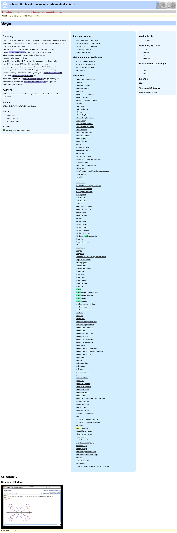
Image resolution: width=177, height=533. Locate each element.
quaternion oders (82, 393)
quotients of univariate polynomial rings (90, 398)
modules (79, 313)
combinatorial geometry (85, 127)
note (51, 12)
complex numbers (83, 136)
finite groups (81, 180)
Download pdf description (11, 530)
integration (80, 254)
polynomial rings (82, 363)
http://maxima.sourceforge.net (35, 82)
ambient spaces (82, 97)
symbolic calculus (82, 440)
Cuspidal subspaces (83, 147)
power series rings (83, 375)
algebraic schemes (83, 88)
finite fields (80, 177)
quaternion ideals (82, 390)
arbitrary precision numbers (86, 100)
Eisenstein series (82, 162)
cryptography (81, 138)
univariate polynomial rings (86, 452)
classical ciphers (82, 115)
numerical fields (82, 336)
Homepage (11, 115)
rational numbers (82, 404)
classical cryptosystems (85, 118)
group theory (81, 221)
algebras (79, 91)
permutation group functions (86, 348)
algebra (79, 82)
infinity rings (80, 248)
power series (81, 372)
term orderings (81, 446)
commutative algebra (84, 133)
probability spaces (83, 384)
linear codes (80, 277)
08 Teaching (80, 70)
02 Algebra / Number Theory (86, 64)
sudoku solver (81, 437)
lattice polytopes (82, 263)
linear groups (81, 280)
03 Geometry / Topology (85, 67)
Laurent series (81, 265)
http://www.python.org (17, 52)
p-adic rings (80, 345)
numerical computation (84, 333)
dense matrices (82, 150)
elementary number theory (86, 165)
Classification (15, 16)
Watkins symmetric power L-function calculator (93, 466)
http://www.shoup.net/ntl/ (53, 73)
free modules (81, 198)
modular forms (81, 307)
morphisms (80, 319)
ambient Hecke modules (85, 94)
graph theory (81, 212)
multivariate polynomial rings (86, 322)
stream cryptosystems (84, 434)
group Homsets (84, 295)
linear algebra (81, 274)
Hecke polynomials (83, 233)
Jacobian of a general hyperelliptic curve (91, 257)
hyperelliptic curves (83, 242)
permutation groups (83, 354)
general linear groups (84, 206)
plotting (79, 360)
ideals (78, 245)
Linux (145, 49)
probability (80, 381)
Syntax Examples (13, 121)
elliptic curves (81, 168)
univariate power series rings (87, 455)
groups (78, 218)
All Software (28, 16)
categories (80, 106)
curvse (78, 144)
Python (145, 73)
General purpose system (148, 92)
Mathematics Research (84, 52)
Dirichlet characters (83, 156)
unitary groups (81, 449)
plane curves (81, 357)
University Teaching (83, 49)
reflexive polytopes (83, 410)
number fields (81, 330)
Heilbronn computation (87, 236)
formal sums (81, 183)
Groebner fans (81, 215)
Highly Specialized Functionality (88, 43)
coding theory (81, 121)
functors (79, 203)
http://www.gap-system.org (33, 79)
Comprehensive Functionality (87, 40)
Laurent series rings (83, 268)
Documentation (12, 118)
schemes (79, 425)
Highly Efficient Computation (86, 46)
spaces (81, 301)
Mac (144, 55)
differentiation (81, 153)
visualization (81, 463)
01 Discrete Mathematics (85, 61)
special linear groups (84, 431)
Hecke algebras (82, 224)
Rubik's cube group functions (87, 419)
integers (79, 251)
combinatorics (81, 130)
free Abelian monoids (84, 189)
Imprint (39, 16)
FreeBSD (146, 58)
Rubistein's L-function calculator (88, 422)
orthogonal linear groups (85, 339)
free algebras (81, 195)
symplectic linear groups (85, 443)
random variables (82, 401)
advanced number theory (85, 79)
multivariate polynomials (85, 325)
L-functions (80, 271)
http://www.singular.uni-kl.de (22, 76)
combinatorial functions (84, 124)
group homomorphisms (87, 292)
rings (78, 416)
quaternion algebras (83, 387)
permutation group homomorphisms (89, 351)
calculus (79, 103)
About (4, 16)
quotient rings (81, 395)
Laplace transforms (83, 260)
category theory (82, 109)
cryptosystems (81, 141)
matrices (79, 286)
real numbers (81, 407)
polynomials (80, 366)
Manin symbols (82, 283)
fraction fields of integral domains (88, 186)
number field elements (84, 328)
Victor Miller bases (83, 460)
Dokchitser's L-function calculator (88, 159)
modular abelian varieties (85, 304)
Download (146, 40)
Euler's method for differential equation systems (93, 171)
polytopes (80, 369)
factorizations (81, 174)
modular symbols (82, 310)
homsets (79, 239)
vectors (79, 458)
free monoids (81, 201)
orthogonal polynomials (85, 342)
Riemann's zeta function (85, 413)
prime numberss (82, 378)
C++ (144, 71)
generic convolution (83, 209)
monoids (79, 316)
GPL (140, 83)
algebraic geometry (83, 85)
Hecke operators (82, 230)
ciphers (79, 112)
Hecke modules (82, 227)
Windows (146, 52)
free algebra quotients (84, 192)
